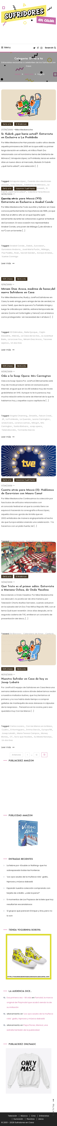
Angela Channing (18, 423)
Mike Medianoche (24, 129)
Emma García (33, 737)
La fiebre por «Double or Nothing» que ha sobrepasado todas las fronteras (27, 868)
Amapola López (18, 181)
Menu (6, 47)
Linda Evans (7, 430)
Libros (41, 1119)
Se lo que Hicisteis (23, 744)
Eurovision (39, 245)
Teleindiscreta (9, 437)
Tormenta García (26, 437)
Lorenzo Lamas (22, 430)
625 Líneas (8, 279)
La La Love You (15, 339)
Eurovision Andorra (11, 249)
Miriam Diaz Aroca (32, 339)
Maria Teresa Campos (28, 741)
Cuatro (5, 737)
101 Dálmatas (16, 332)
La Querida (25, 427)
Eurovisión (18, 1119)
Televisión (12, 1116)
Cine (33, 1116)
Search (50, 47)
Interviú (15, 335)
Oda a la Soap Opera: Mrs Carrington (26, 383)
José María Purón (31, 249)
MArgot (35, 430)
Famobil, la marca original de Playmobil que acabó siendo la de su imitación (30, 1002)
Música (24, 1116)
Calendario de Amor (33, 641)
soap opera (36, 434)
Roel (16, 252)
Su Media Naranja (42, 744)
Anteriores (16, 754)
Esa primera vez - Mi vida (19, 997)
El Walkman (21, 124)
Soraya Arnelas (44, 252)
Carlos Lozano (17, 733)
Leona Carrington (41, 427)
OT (11, 744)
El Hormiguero (17, 737)
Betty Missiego (33, 548)
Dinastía (33, 423)
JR (3, 427)
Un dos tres (16, 342)
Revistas (31, 1119)
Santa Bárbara (21, 434)
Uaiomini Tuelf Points (25, 188)
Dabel (29, 245)
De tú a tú (7, 124)
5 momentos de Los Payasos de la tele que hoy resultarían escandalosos (30, 902)
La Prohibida (12, 427)
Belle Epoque (30, 332)
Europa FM (47, 737)
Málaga (45, 249)
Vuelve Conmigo (10, 256)
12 (36, 754)
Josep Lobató (8, 741)
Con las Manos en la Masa (39, 733)
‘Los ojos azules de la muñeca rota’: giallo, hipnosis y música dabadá (27, 879)
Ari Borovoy (15, 641)
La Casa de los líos (30, 335)
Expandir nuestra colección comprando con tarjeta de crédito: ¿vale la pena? (28, 890)
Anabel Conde (17, 245)
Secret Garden (28, 252)
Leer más (7, 263)
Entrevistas (44, 1116)
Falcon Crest (45, 423)
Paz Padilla (7, 252)
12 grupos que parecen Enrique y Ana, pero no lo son (29, 913)
